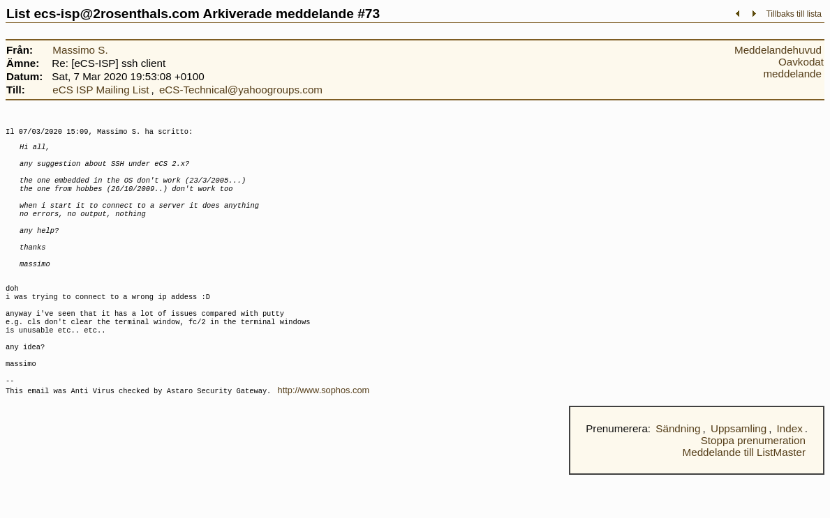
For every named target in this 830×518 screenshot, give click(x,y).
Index (790, 472)
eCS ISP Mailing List (100, 90)
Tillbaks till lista (794, 14)
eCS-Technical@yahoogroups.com (241, 90)
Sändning (677, 472)
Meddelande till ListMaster (744, 495)
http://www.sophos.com (324, 433)
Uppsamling (738, 472)
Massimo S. (80, 50)
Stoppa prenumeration (753, 483)
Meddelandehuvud (778, 50)
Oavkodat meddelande (793, 67)
